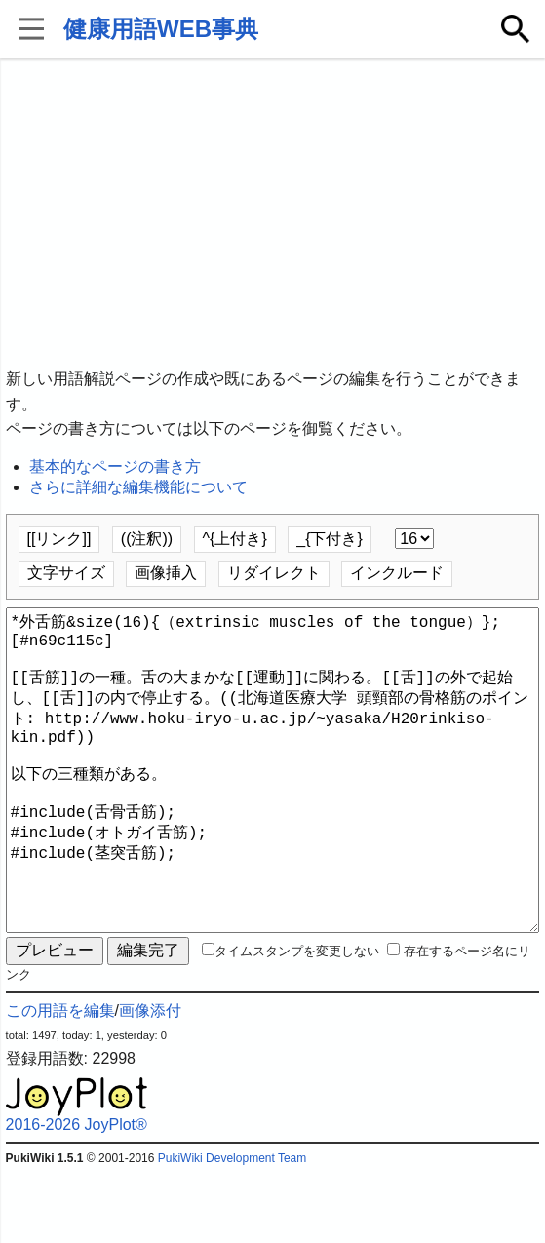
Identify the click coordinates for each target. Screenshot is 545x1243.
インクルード (397, 572)
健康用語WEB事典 (160, 29)
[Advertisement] (273, 214)
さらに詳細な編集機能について (138, 487)
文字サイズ (66, 572)
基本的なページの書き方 (115, 466)
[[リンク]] (59, 538)
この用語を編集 (60, 1080)
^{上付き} (235, 538)
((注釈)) (147, 538)
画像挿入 (166, 572)
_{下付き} (329, 538)
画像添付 (150, 1080)
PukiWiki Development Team (232, 1228)
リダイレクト (274, 572)
